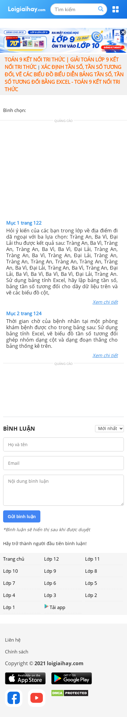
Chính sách (16, 651)
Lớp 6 (50, 583)
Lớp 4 (9, 595)
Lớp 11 (92, 559)
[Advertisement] (63, 171)
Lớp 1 (9, 607)
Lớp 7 (9, 583)
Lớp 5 (91, 583)
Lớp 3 (50, 595)
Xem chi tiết (105, 302)
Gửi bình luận (22, 516)
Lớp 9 (50, 571)
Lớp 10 (10, 571)
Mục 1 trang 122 (24, 223)
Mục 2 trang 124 (24, 313)
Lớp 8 (91, 571)
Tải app (54, 607)
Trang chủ (13, 559)
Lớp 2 (91, 595)
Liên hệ (12, 640)
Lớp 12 (51, 559)
